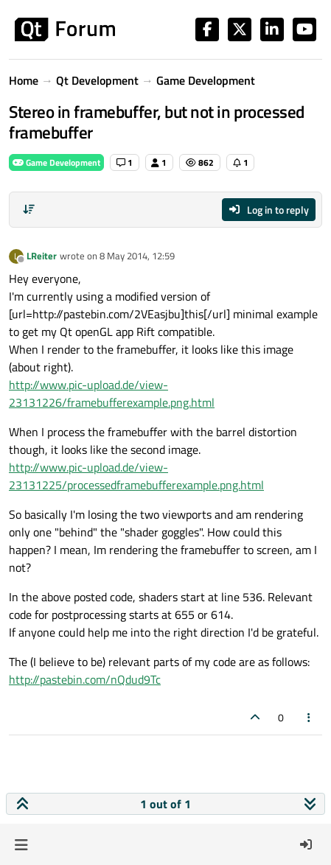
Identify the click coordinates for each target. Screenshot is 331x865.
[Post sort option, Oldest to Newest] (28, 209)
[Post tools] (309, 717)
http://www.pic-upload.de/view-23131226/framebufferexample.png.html (112, 393)
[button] (21, 844)
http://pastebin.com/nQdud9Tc (85, 679)
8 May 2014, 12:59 (137, 255)
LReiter (42, 255)
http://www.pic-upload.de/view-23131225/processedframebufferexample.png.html (136, 476)
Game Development (56, 162)
